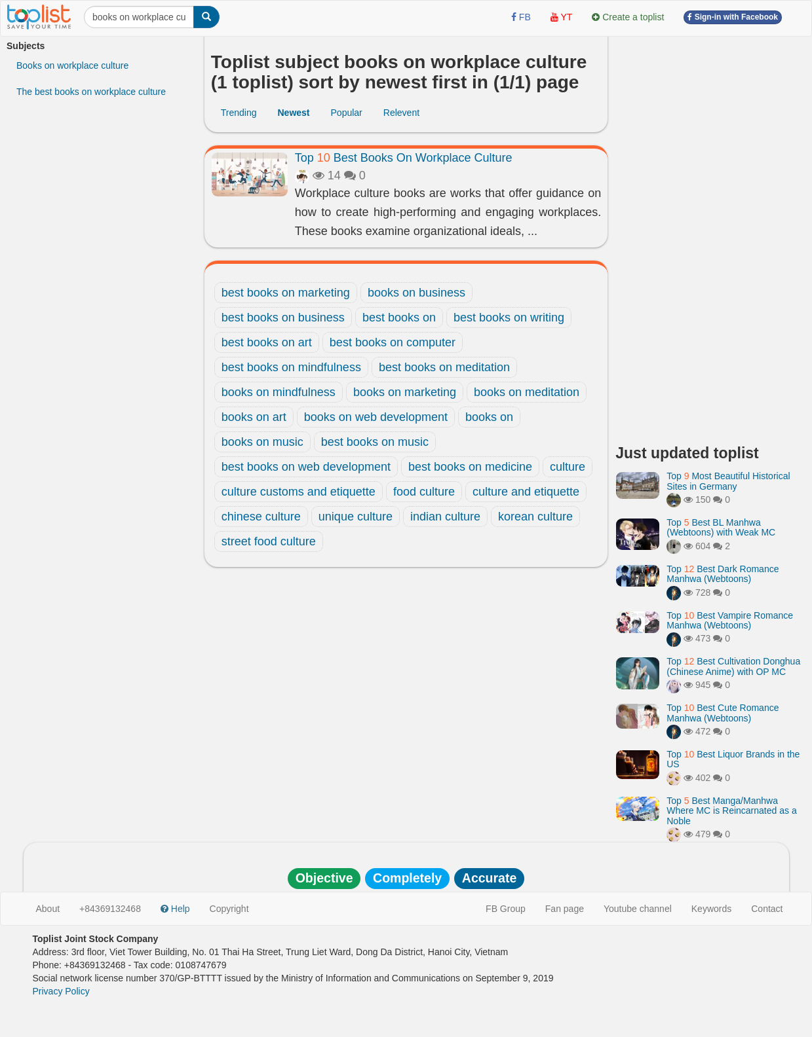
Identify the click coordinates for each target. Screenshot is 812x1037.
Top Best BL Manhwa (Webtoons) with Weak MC (721, 527)
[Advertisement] (710, 235)
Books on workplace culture (72, 65)
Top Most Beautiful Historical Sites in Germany (728, 481)
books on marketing (404, 392)
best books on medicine (470, 466)
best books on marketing (286, 292)
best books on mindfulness (291, 367)
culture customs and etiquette (299, 491)
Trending (239, 112)
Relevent (401, 112)
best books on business (283, 317)
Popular (346, 112)
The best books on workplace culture (91, 91)
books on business (416, 292)
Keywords (711, 908)
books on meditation (526, 392)
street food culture (269, 541)
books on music (262, 441)
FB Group (506, 908)
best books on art (267, 342)
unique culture (356, 516)
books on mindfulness (279, 392)
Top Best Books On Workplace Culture (403, 157)
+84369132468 (110, 908)
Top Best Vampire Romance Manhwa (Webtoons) (730, 620)
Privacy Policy (61, 991)
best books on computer (392, 342)
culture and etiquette (526, 491)
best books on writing (509, 317)
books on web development (376, 417)
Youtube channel (638, 908)
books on (489, 417)
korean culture (535, 516)
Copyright (229, 908)
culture (567, 466)
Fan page (564, 908)
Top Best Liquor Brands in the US (733, 759)
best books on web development (306, 466)
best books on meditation (444, 367)
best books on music (375, 441)
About (48, 908)
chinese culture (261, 516)
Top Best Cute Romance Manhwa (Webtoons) (723, 712)
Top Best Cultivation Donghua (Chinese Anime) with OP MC (733, 666)
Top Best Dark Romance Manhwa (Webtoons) (723, 574)
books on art (254, 417)
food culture (424, 491)
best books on (399, 317)
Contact (767, 908)
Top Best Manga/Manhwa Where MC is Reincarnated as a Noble (731, 810)
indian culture (445, 516)
